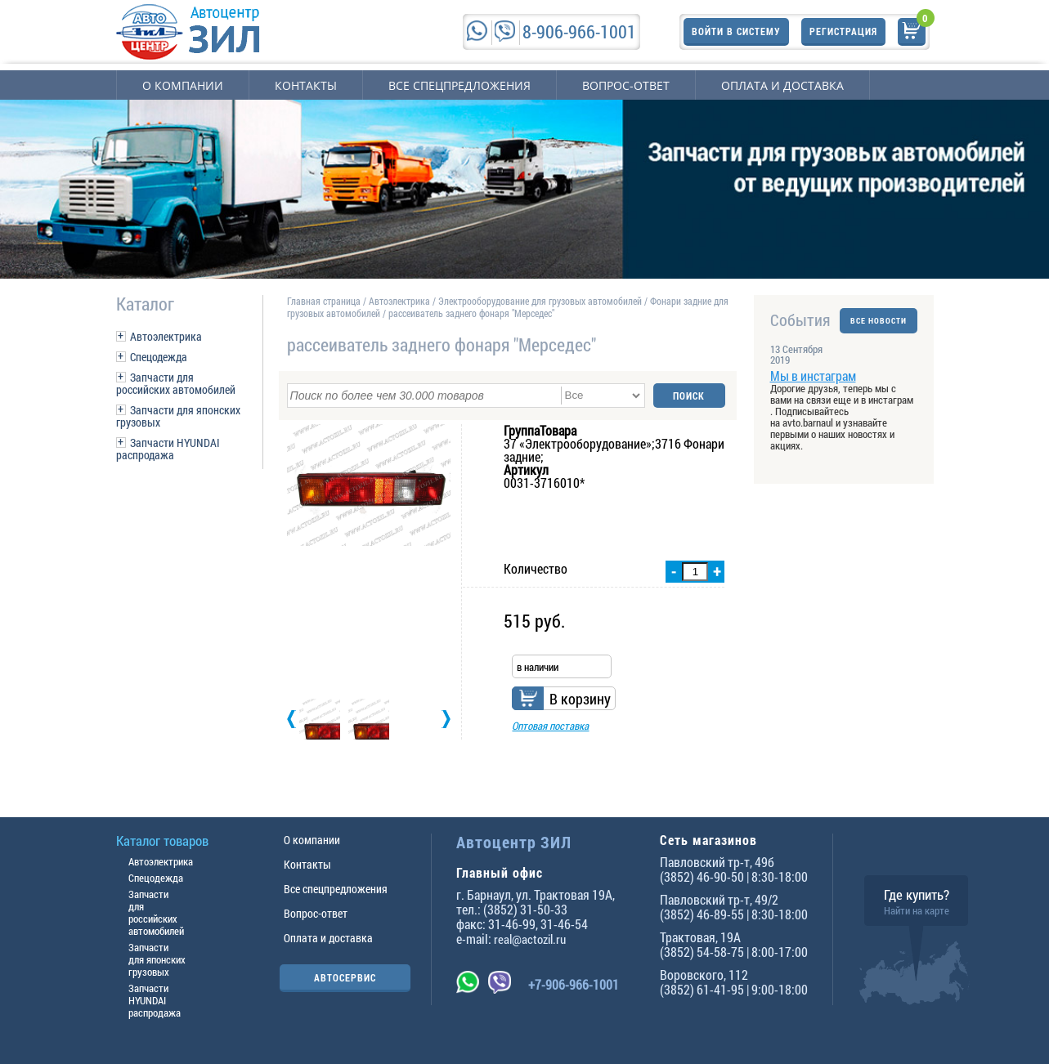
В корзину (580, 699)
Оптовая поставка (550, 725)
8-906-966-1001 (579, 31)
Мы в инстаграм (813, 375)
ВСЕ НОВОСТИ (878, 320)
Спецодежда (158, 356)
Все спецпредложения (459, 85)
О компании (182, 85)
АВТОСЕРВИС (345, 977)
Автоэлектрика (166, 336)
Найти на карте (916, 910)
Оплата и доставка (782, 85)
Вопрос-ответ (626, 85)
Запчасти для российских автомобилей (175, 383)
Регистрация (843, 31)
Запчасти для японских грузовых (178, 416)
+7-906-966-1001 (573, 984)
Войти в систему (736, 31)
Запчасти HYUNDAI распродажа (168, 449)
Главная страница (324, 300)
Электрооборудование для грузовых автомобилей (541, 300)
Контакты (306, 85)
